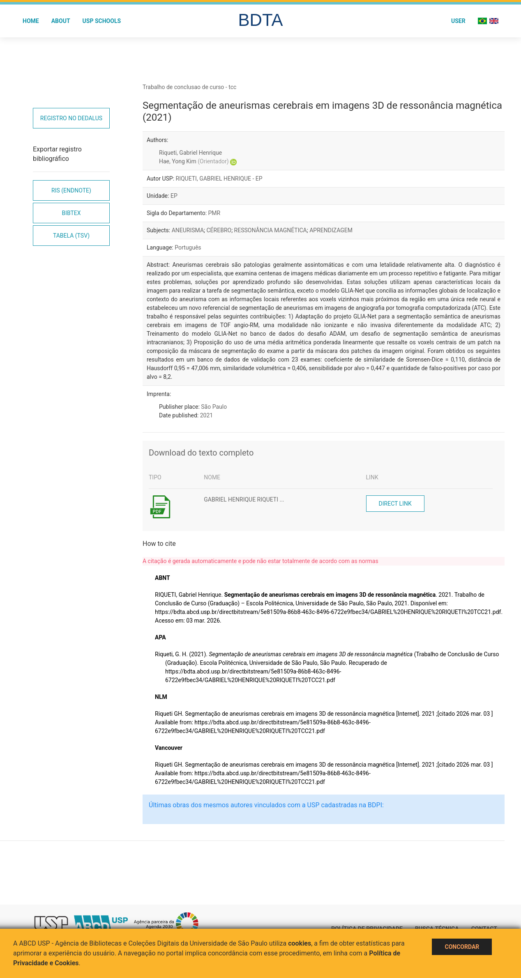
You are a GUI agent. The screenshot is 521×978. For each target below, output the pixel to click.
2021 (206, 415)
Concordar (462, 947)
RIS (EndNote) (71, 190)
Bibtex (71, 213)
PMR (214, 213)
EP (174, 195)
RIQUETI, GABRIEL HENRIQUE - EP (219, 178)
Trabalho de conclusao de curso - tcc (189, 87)
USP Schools (102, 21)
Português (188, 247)
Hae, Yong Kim (194, 161)
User (458, 21)
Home (31, 21)
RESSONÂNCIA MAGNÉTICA (270, 230)
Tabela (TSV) (71, 235)
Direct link (395, 503)
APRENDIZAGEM (331, 230)
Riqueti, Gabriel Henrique (190, 152)
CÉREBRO (219, 230)
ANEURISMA (188, 230)
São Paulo (214, 406)
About (60, 21)
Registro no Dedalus (71, 118)
